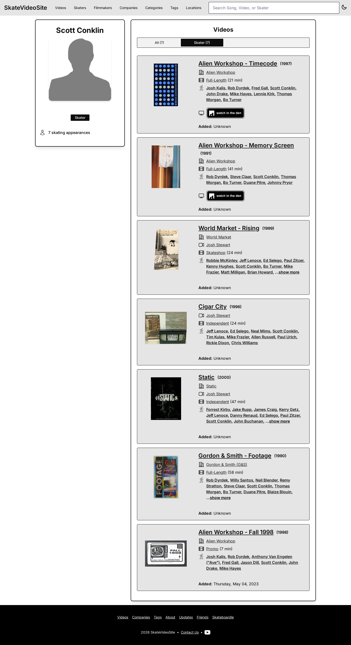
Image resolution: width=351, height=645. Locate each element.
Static (206, 377)
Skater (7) (202, 42)
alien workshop (220, 72)
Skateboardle (223, 617)
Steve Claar (240, 176)
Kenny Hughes (220, 266)
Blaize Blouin (279, 491)
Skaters (80, 8)
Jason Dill (250, 562)
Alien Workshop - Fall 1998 (235, 532)
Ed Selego (272, 260)
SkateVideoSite (25, 7)
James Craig (265, 409)
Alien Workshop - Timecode (237, 63)
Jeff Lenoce (250, 260)
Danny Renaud (243, 415)
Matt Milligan (233, 272)
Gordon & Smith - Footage (234, 455)
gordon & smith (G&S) (226, 464)
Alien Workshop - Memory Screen (246, 145)
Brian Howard (260, 272)
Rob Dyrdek (238, 87)
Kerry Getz (289, 409)
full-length (216, 80)
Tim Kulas (215, 336)
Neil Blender (266, 480)
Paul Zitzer (293, 260)
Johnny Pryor (279, 182)
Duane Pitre (254, 182)
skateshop (215, 252)
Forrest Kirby (218, 409)
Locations (193, 8)
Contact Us (190, 632)
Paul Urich (286, 336)
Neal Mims (260, 331)
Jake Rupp (242, 409)
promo (212, 548)
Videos (60, 8)
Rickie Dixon (217, 342)
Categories (154, 8)
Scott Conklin (282, 87)
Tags (174, 8)
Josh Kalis (215, 87)
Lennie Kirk (264, 93)
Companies (128, 8)
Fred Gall (260, 87)
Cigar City (212, 306)
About (170, 617)
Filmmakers (103, 8)
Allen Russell (263, 336)
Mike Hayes (241, 93)
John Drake (217, 93)
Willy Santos (241, 480)
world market (218, 237)
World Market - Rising (228, 228)
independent (217, 323)
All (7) (159, 42)
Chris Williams (244, 342)
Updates (186, 617)
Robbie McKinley (221, 260)
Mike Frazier (238, 336)
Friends (202, 617)
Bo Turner (232, 99)
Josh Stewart (218, 244)
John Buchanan (248, 421)
